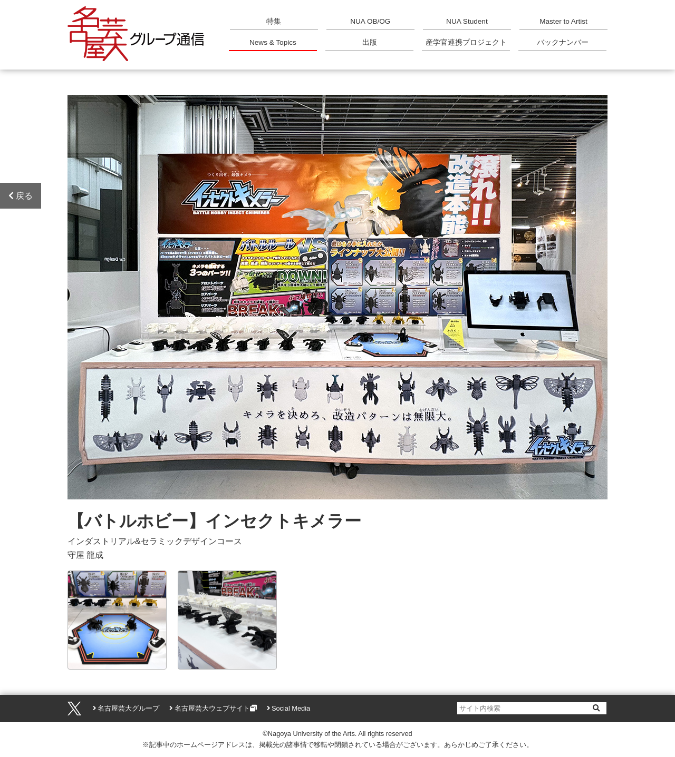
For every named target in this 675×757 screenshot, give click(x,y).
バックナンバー (563, 42)
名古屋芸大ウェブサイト (212, 708)
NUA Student (467, 21)
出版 (369, 42)
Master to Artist (563, 21)
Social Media (291, 708)
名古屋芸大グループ (128, 708)
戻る (20, 195)
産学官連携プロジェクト (466, 42)
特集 (273, 21)
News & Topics (272, 42)
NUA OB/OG (370, 21)
